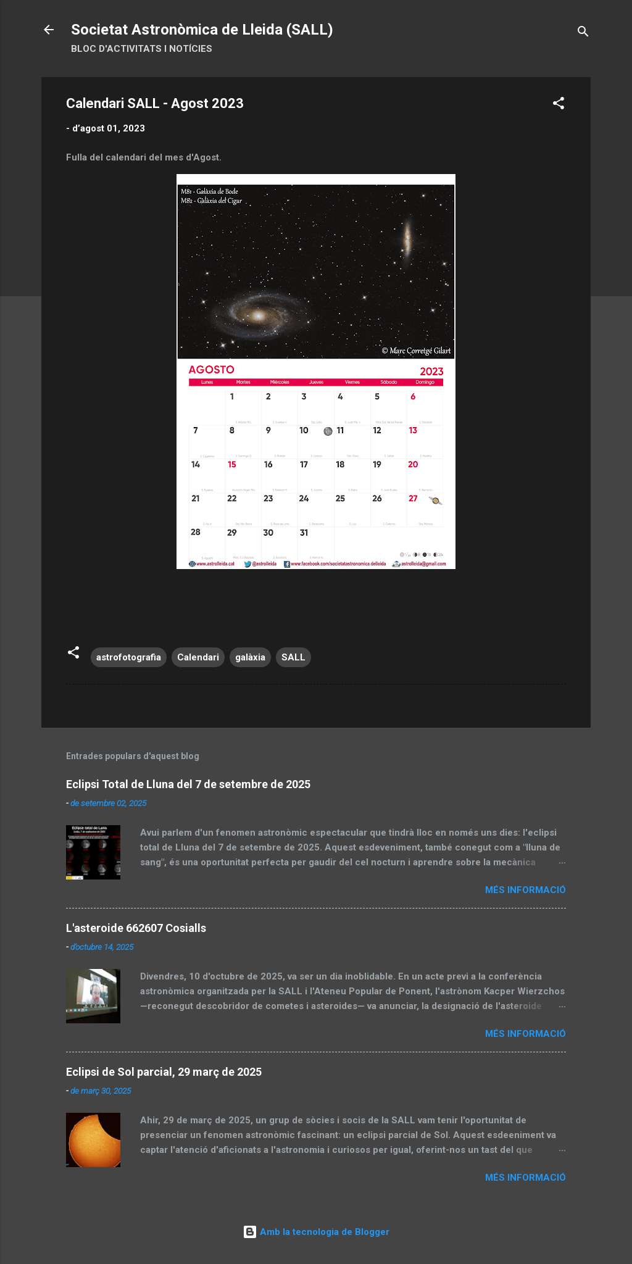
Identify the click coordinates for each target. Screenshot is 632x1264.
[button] (558, 105)
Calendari (198, 657)
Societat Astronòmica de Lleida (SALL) (202, 29)
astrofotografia (128, 657)
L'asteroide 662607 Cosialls (136, 927)
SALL (293, 657)
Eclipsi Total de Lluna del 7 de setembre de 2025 (188, 784)
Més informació (525, 890)
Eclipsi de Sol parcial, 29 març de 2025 (164, 1071)
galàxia (250, 657)
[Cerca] (583, 33)
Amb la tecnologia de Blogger (316, 1231)
